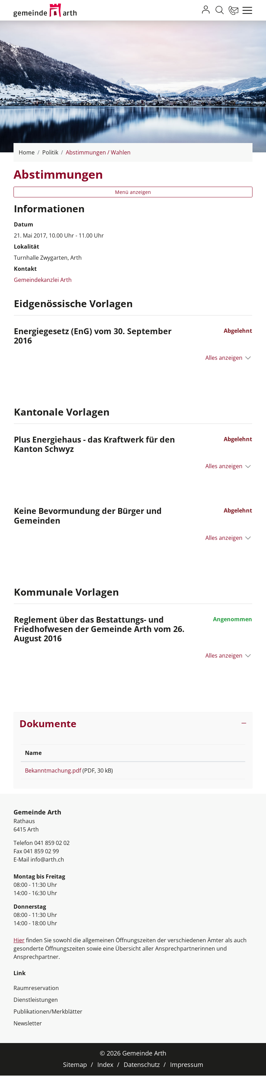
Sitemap (75, 1067)
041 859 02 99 (41, 853)
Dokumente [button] (48, 723)
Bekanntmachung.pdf (53, 770)
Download (214, 771)
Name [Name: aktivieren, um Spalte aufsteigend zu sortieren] (33, 753)
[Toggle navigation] (245, 10)
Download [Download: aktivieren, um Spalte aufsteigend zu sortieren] (201, 753)
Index (105, 1067)
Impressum (186, 1067)
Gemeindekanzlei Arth (43, 280)
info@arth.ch (47, 862)
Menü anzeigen (133, 192)
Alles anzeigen (223, 358)
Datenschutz (142, 1067)
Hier (19, 942)
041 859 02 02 (52, 845)
